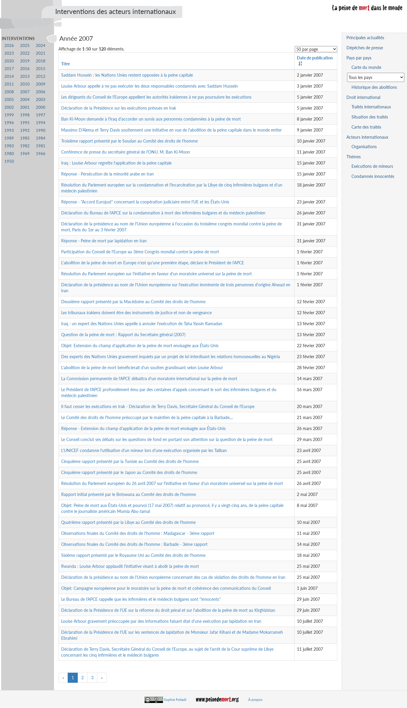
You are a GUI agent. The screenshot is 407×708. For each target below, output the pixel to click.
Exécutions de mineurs (372, 166)
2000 (40, 107)
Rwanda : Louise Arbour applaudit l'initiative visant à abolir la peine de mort (130, 566)
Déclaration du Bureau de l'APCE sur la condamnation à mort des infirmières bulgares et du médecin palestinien (163, 212)
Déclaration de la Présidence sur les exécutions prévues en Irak (118, 107)
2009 (40, 84)
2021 (40, 53)
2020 (9, 61)
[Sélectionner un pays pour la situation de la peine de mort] (375, 77)
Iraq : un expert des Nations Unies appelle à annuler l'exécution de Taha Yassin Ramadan (141, 323)
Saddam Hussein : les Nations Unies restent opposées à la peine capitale (127, 75)
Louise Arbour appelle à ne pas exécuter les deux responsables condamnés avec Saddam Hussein (149, 85)
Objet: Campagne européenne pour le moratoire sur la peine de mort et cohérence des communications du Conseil (166, 588)
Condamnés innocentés (372, 176)
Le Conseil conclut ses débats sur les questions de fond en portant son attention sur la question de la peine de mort (167, 439)
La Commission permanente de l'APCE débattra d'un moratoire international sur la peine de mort (149, 378)
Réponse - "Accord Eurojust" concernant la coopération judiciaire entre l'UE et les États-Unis (145, 201)
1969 (25, 153)
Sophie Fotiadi (175, 699)
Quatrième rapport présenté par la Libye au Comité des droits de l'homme (128, 522)
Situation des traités (369, 116)
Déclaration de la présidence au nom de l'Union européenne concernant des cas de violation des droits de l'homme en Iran (173, 577)
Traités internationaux (371, 106)
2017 (9, 69)
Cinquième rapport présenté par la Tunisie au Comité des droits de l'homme (130, 461)
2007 (25, 92)
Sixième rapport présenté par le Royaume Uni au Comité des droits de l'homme (133, 555)
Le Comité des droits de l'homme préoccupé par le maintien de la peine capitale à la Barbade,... (147, 417)
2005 (9, 99)
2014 (9, 76)
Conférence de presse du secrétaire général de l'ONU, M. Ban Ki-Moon (125, 151)
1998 (25, 115)
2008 (9, 92)
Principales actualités (365, 37)
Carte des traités (366, 126)
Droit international (363, 97)
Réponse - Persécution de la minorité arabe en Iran (107, 173)
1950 (9, 161)
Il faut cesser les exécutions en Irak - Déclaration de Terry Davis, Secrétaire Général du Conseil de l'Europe (157, 406)
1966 (40, 153)
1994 (40, 123)
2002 (9, 107)
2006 (40, 92)
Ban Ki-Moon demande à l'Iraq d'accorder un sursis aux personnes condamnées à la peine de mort (151, 118)
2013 (25, 76)
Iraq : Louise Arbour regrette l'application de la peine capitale (116, 162)
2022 (25, 53)
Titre (65, 63)
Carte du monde (366, 67)
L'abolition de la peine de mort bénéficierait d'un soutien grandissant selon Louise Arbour (142, 367)
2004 (25, 99)
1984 (40, 138)
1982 (25, 146)
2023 (9, 53)
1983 (9, 146)
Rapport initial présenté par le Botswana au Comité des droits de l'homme (128, 494)
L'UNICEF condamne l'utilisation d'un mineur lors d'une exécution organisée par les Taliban (144, 450)
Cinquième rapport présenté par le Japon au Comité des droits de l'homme (129, 472)
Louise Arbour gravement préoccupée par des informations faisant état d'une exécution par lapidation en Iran (161, 621)
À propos (255, 699)
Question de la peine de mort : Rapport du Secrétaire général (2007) (123, 334)
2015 (40, 69)
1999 (9, 115)
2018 (40, 61)
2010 (25, 84)
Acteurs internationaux (367, 137)
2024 (40, 45)
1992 (25, 130)
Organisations (364, 146)
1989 (9, 138)
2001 (25, 107)
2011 (9, 84)
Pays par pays (358, 57)
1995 (25, 123)
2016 (25, 69)
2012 (40, 76)
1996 (9, 123)
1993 (9, 130)
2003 (40, 99)
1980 (9, 153)
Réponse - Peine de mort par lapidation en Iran (104, 240)
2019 (25, 61)
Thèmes (353, 156)
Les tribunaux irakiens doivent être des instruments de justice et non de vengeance (136, 312)
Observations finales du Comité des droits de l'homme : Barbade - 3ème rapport (134, 544)
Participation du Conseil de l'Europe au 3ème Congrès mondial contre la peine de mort (140, 251)
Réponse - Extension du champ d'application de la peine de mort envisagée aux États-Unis (143, 428)
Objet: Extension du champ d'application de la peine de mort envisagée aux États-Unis (139, 345)
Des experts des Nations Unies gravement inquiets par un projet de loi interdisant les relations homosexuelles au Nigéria (170, 356)
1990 (40, 130)
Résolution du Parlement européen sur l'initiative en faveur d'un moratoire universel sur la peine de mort (156, 273)
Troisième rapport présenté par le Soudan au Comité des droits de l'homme (129, 140)
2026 (9, 45)
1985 (25, 138)
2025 (25, 45)
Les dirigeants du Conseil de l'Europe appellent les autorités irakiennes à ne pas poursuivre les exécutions (156, 96)
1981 (40, 146)
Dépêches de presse (364, 47)
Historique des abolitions (374, 87)
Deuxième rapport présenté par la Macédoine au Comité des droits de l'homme (133, 301)
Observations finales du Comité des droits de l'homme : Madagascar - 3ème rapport (137, 533)
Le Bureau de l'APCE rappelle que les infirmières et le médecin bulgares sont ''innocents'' (141, 599)
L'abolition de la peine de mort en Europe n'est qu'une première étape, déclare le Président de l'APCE (152, 262)
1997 (40, 115)
